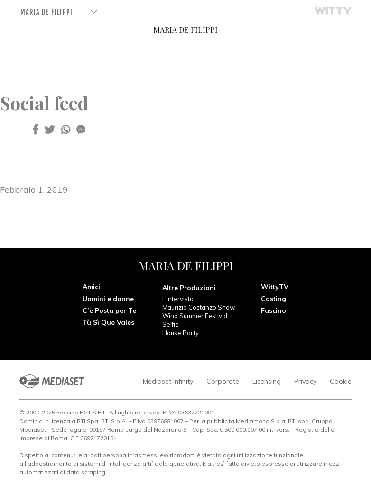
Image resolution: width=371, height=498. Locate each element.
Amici (91, 286)
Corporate (222, 381)
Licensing (266, 381)
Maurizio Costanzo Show (198, 307)
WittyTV (274, 286)
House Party (180, 333)
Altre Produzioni (189, 287)
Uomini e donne (108, 298)
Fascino (273, 310)
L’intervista (178, 298)
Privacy (305, 381)
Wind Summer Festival (194, 315)
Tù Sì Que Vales (108, 322)
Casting (273, 298)
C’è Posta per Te (109, 310)
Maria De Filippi (46, 12)
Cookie (341, 381)
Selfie (170, 324)
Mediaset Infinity (168, 381)
